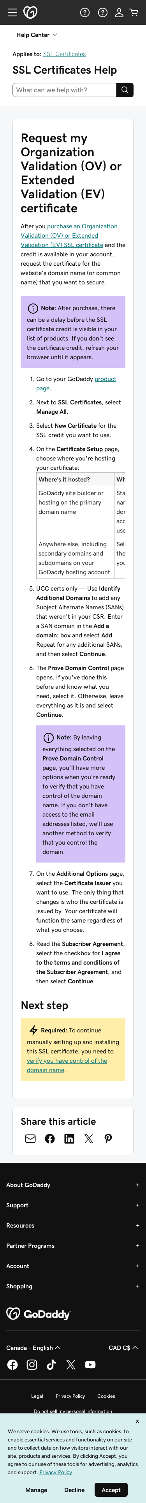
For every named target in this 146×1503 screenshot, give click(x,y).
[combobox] (64, 89)
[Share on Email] (30, 1139)
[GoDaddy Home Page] (38, 1314)
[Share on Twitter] (89, 1139)
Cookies (106, 1396)
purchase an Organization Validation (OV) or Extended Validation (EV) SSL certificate (69, 235)
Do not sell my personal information (73, 1411)
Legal (37, 1396)
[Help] (84, 12)
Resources (20, 1225)
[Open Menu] (9, 12)
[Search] (125, 90)
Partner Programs (30, 1245)
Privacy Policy (70, 1396)
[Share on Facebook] (50, 1139)
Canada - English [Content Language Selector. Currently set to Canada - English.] (34, 1347)
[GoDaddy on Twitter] (71, 1368)
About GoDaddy (28, 1185)
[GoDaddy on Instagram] (32, 1368)
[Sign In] (119, 12)
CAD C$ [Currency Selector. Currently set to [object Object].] (124, 1347)
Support (17, 1205)
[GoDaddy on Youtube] (90, 1368)
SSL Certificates (64, 54)
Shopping (19, 1286)
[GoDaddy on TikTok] (51, 1368)
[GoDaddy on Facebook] (12, 1368)
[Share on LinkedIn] (69, 1139)
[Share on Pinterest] (108, 1139)
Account (17, 1266)
